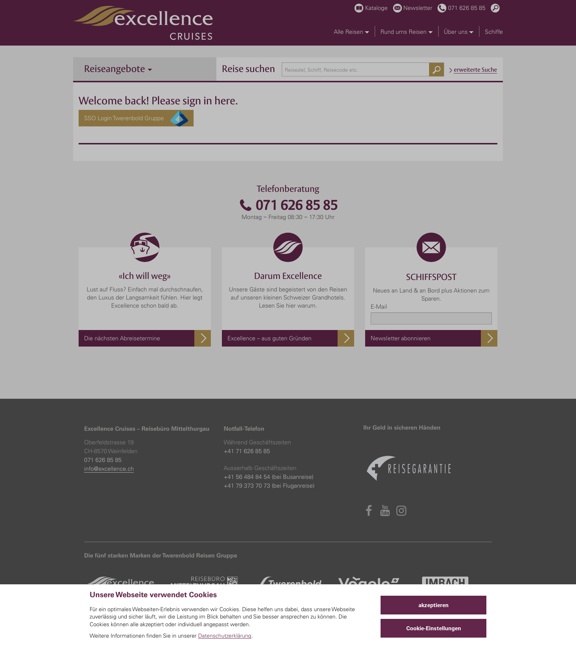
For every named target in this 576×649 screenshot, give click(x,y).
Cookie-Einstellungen (433, 628)
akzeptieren (433, 605)
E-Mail (379, 306)
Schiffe (494, 31)
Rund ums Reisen (406, 31)
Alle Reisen (351, 31)
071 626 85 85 (288, 205)
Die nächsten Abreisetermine (122, 338)
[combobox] (363, 69)
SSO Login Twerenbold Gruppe (136, 118)
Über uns (459, 31)
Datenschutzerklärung (224, 635)
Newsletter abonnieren (401, 338)
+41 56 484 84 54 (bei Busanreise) (268, 476)
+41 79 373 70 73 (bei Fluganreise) (269, 485)
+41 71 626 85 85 (247, 451)
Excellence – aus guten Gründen (269, 338)
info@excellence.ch (109, 468)
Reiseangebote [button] (118, 68)
